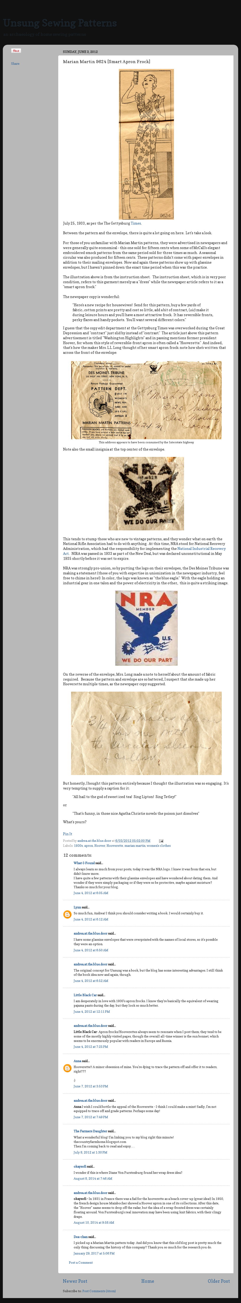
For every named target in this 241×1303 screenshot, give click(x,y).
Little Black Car (85, 995)
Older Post (219, 1281)
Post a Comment (81, 1262)
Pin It (67, 834)
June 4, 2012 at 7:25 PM (91, 1047)
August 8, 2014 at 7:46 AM (93, 1178)
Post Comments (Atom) (99, 1291)
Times (136, 223)
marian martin (135, 845)
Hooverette (115, 845)
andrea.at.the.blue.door (94, 841)
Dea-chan (81, 1237)
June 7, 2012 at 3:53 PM (91, 1086)
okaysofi (80, 1166)
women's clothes (159, 845)
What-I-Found (84, 863)
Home (147, 1281)
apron (88, 845)
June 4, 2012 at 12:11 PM (92, 1011)
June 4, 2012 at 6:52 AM (91, 981)
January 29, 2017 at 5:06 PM (94, 1253)
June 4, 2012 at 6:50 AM (91, 950)
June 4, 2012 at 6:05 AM (91, 893)
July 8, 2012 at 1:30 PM (90, 1152)
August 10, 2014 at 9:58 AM (94, 1222)
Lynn (77, 907)
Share (15, 63)
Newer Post (75, 1281)
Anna (77, 1061)
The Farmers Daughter (90, 1131)
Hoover (99, 845)
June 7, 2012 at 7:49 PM (91, 1117)
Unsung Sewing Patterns (60, 23)
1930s (78, 845)
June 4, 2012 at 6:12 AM (91, 919)
